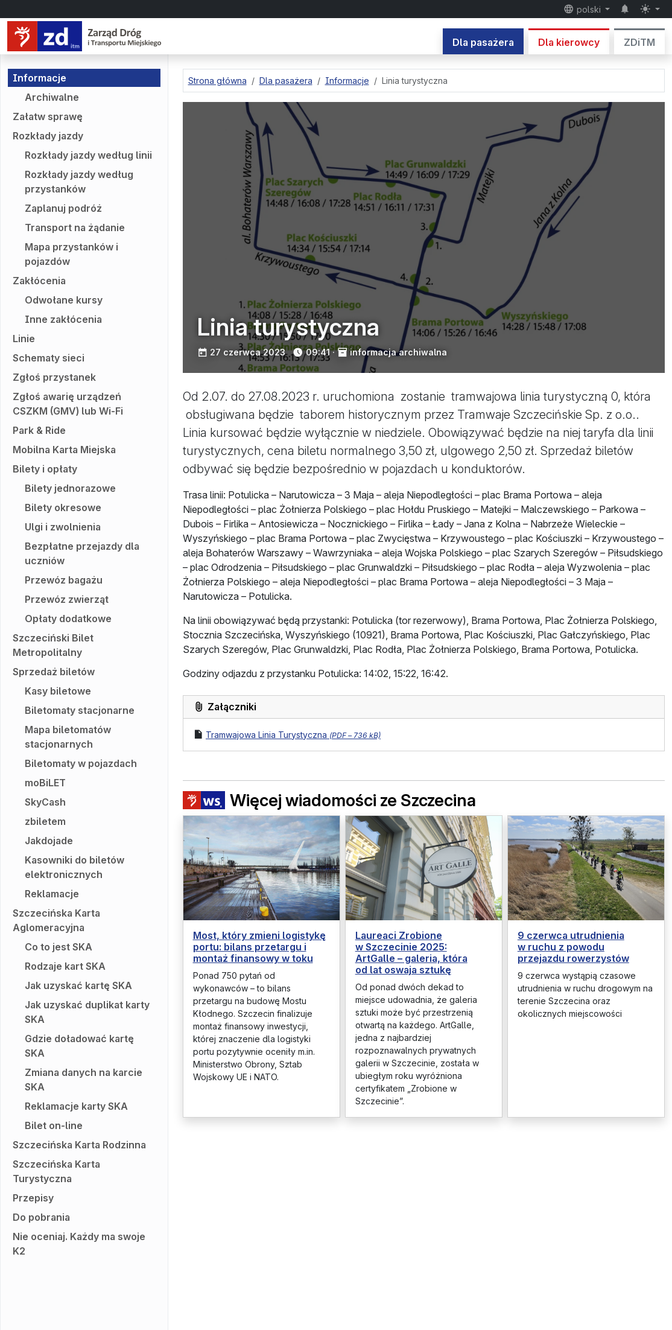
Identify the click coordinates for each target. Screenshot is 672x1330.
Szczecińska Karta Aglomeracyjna (56, 920)
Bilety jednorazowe (70, 488)
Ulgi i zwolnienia (63, 527)
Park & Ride (39, 430)
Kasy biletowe (58, 691)
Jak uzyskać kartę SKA (78, 985)
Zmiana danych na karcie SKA (83, 1079)
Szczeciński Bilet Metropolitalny (53, 645)
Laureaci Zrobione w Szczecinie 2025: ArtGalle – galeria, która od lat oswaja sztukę (411, 952)
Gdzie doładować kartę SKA (79, 1045)
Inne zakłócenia (63, 319)
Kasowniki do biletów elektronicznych (74, 867)
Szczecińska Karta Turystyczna (56, 1171)
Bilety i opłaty (45, 469)
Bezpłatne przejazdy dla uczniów (82, 553)
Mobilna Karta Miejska (64, 450)
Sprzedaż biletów (54, 672)
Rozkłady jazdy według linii (88, 155)
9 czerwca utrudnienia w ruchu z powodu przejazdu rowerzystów (573, 946)
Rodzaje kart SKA (65, 966)
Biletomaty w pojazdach (81, 763)
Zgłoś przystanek (54, 377)
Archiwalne (52, 97)
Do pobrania (41, 1217)
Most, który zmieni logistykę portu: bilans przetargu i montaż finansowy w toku (259, 946)
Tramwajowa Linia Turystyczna (293, 735)
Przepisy (33, 1198)
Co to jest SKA (58, 947)
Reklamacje (52, 894)
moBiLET (45, 783)
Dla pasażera (483, 42)
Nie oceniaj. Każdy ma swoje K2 (79, 1243)
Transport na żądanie (75, 227)
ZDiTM (639, 42)
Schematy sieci (48, 358)
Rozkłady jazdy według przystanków (79, 181)
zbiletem (45, 821)
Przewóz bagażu (64, 580)
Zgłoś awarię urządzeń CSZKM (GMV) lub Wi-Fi (68, 403)
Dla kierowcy (569, 42)
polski (583, 9)
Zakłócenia (39, 281)
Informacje (39, 78)
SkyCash (45, 802)
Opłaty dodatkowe (68, 618)
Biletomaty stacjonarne (80, 710)
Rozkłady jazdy (48, 136)
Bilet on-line (54, 1125)
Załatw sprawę (48, 116)
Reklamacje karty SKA (76, 1106)
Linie (24, 338)
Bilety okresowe (63, 507)
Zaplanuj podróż (63, 208)
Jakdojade (49, 841)
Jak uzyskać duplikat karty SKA (87, 1012)
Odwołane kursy (64, 300)
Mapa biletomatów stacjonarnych (68, 737)
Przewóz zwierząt (67, 599)
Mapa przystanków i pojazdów (71, 254)
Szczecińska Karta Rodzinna (79, 1145)
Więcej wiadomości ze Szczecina (329, 800)
